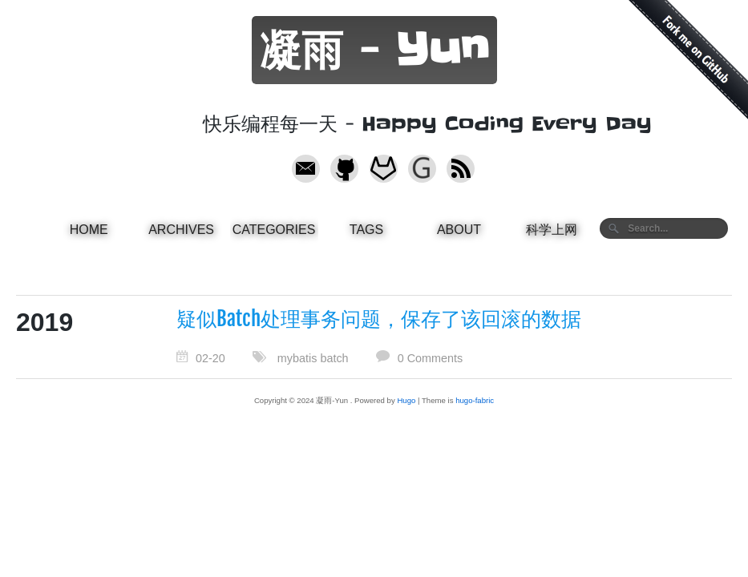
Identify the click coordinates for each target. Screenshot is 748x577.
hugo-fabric (474, 400)
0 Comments (430, 358)
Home (89, 229)
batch (334, 358)
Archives (181, 229)
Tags (366, 229)
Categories (274, 229)
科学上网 (551, 229)
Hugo (406, 400)
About (459, 229)
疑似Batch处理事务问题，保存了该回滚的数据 (378, 318)
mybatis (297, 358)
